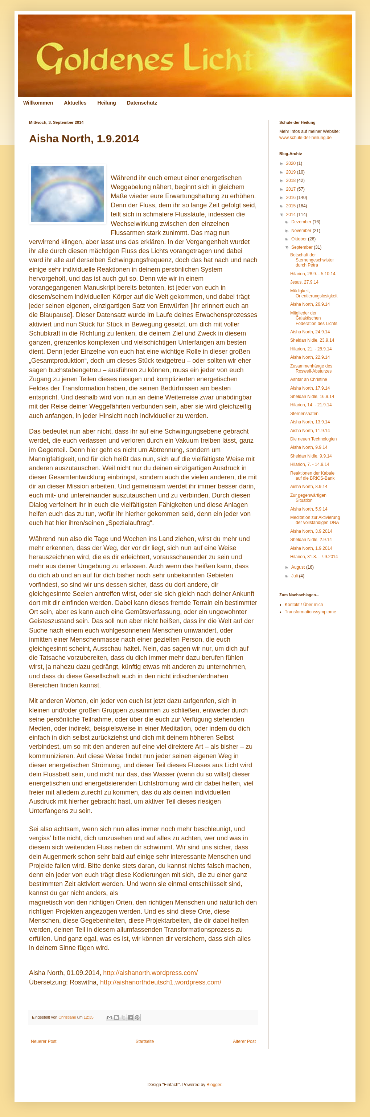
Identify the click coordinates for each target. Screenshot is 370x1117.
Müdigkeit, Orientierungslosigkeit (313, 293)
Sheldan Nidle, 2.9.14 (311, 539)
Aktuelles (75, 103)
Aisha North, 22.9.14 (310, 357)
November (302, 230)
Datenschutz (142, 103)
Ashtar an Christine (308, 379)
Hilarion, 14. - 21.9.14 (311, 404)
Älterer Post (244, 1041)
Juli (295, 575)
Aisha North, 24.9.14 (310, 331)
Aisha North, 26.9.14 (310, 304)
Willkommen (38, 103)
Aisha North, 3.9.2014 (311, 531)
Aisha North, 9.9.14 (309, 447)
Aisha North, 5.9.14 (309, 509)
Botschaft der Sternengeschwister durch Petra (312, 260)
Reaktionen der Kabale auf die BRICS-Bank (312, 476)
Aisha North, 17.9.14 (310, 388)
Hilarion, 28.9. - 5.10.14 (313, 273)
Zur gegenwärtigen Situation (308, 498)
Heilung (107, 103)
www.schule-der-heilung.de (305, 137)
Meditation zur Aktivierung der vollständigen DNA (315, 520)
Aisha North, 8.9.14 (309, 486)
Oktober (299, 238)
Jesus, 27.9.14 (304, 282)
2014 (291, 214)
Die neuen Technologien (313, 439)
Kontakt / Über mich (304, 604)
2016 (291, 197)
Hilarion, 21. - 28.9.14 (311, 349)
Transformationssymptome (310, 611)
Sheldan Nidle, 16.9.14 (312, 396)
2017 (291, 189)
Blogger (213, 1084)
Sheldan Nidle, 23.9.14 (312, 340)
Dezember (302, 221)
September (302, 247)
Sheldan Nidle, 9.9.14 (311, 456)
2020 (291, 163)
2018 (291, 180)
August (298, 567)
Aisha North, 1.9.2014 (311, 548)
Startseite (145, 1041)
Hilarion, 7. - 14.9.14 (309, 464)
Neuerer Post (44, 1041)
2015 (291, 205)
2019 (291, 172)
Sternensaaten (304, 413)
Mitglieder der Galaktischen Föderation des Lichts (313, 318)
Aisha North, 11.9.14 (310, 430)
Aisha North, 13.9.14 (310, 422)
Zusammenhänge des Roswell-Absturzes (311, 368)
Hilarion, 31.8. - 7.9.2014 (314, 556)
